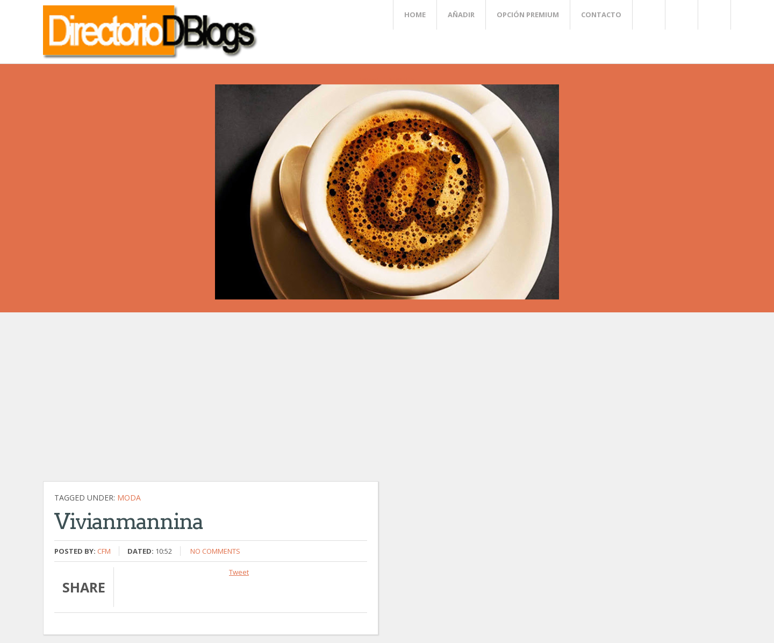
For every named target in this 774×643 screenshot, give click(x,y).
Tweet (239, 572)
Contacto (601, 14)
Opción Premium (528, 14)
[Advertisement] (290, 402)
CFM (104, 551)
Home (415, 14)
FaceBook (712, 15)
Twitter (648, 15)
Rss (681, 15)
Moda (129, 497)
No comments (215, 551)
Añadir (461, 14)
